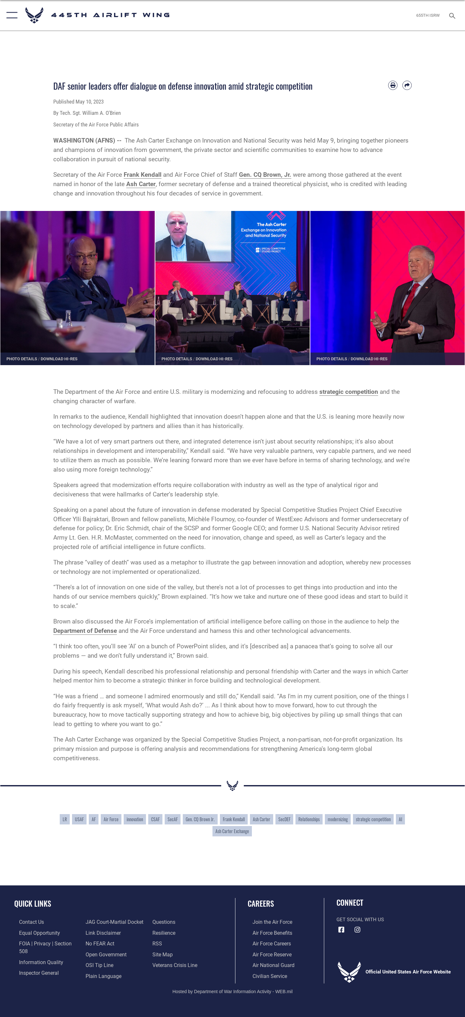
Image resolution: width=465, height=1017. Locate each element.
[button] (10, 15)
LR (65, 819)
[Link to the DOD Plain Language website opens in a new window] (100, 964)
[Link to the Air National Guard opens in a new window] (267, 964)
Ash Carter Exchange (232, 831)
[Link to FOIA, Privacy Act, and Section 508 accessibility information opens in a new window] (43, 943)
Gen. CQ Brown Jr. (200, 819)
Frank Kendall (234, 819)
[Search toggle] (453, 15)
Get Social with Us (360, 919)
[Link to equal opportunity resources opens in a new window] (33, 932)
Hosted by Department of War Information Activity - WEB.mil (232, 989)
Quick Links (32, 903)
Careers (261, 903)
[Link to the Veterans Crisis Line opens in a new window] (176, 954)
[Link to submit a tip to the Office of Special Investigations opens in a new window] (97, 954)
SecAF (173, 819)
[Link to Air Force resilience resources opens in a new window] (165, 922)
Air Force (111, 819)
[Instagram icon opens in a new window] (357, 930)
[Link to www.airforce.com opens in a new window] (267, 922)
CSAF (155, 819)
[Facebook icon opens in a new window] (341, 930)
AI (400, 819)
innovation (135, 819)
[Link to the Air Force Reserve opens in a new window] (267, 954)
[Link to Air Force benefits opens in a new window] (267, 932)
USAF (79, 819)
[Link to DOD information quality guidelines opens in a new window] (35, 954)
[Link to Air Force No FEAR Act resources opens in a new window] (98, 932)
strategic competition (373, 819)
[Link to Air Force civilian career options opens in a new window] (264, 975)
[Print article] (393, 85)
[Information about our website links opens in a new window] (101, 922)
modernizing (338, 819)
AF (94, 819)
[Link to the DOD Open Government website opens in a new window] (103, 943)
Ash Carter (261, 819)
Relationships (309, 819)
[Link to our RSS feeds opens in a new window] (158, 932)
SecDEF (284, 819)
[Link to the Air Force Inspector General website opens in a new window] (33, 964)
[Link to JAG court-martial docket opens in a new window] (42, 975)
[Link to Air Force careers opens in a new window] (266, 943)
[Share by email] (407, 85)
